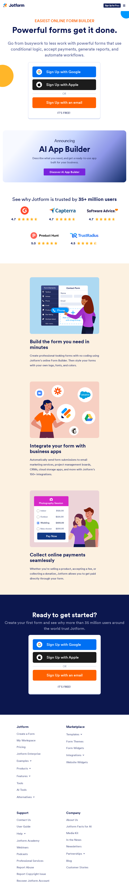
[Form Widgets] (75, 748)
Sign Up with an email (64, 102)
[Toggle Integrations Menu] (75, 755)
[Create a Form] (26, 733)
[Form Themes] (74, 741)
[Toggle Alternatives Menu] (26, 797)
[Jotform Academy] (28, 840)
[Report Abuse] (25, 867)
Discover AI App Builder (64, 172)
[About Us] (72, 820)
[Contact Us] (24, 820)
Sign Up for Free (112, 5)
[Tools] (20, 783)
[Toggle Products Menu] (24, 768)
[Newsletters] (73, 846)
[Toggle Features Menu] (24, 776)
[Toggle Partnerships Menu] (75, 853)
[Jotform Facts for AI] (79, 826)
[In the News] (73, 839)
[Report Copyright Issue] (31, 874)
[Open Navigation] (124, 5)
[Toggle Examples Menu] (24, 761)
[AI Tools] (22, 789)
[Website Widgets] (77, 762)
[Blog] (69, 860)
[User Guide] (24, 826)
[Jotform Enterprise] (29, 753)
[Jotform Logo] (13, 5)
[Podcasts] (22, 854)
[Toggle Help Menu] (21, 833)
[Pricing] (21, 747)
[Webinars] (22, 847)
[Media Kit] (72, 833)
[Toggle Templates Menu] (74, 734)
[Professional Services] (30, 860)
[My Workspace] (26, 740)
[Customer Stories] (77, 867)
